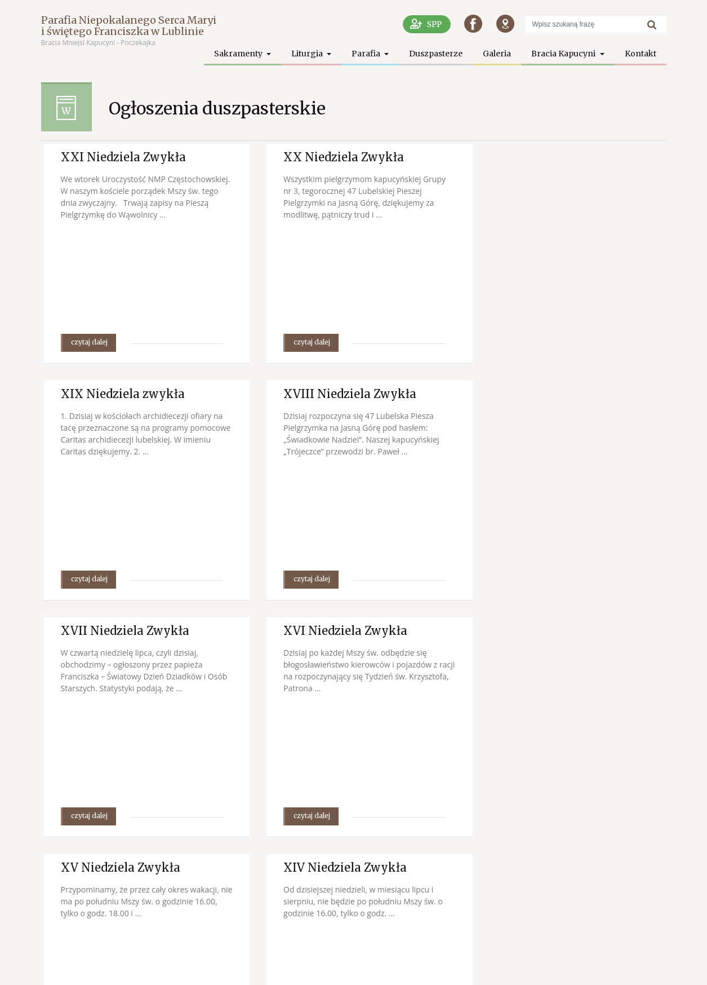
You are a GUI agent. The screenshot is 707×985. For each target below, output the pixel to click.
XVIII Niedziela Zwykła (127, 394)
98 (575, 874)
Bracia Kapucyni (564, 53)
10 (552, 874)
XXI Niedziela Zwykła (123, 157)
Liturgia (307, 53)
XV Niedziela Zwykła (120, 631)
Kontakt (640, 53)
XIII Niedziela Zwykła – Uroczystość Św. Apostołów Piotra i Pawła (565, 644)
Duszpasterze (436, 53)
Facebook (651, 968)
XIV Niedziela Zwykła (336, 631)
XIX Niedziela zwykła (551, 157)
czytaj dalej (89, 342)
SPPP (626, 968)
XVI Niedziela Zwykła (551, 394)
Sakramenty (239, 53)
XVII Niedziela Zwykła (339, 394)
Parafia (367, 53)
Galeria (497, 53)
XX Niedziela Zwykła (335, 157)
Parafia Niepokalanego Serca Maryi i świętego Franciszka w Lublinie (128, 26)
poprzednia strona (401, 874)
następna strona (615, 874)
